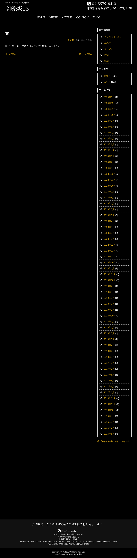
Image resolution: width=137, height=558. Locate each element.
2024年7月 (109, 132)
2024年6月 (109, 138)
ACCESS (67, 17)
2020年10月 (110, 262)
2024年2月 (109, 162)
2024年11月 (110, 109)
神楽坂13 (66, 552)
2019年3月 (109, 304)
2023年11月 (110, 180)
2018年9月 (109, 321)
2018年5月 (109, 339)
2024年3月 (109, 156)
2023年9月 (109, 191)
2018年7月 (109, 327)
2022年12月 (110, 245)
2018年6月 (109, 333)
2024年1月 (109, 168)
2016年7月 (109, 428)
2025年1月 (109, 97)
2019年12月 (110, 274)
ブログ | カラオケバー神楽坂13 (17, 3)
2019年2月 (109, 310)
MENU (53, 17)
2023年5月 (109, 215)
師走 (106, 55)
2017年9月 (109, 363)
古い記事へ (11, 54)
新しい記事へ (85, 54)
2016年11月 (110, 404)
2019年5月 (109, 298)
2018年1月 (109, 357)
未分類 (70, 40)
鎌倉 (106, 60)
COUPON (82, 17)
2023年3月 (109, 227)
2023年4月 (109, 221)
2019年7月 (109, 286)
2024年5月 (109, 144)
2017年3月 (109, 386)
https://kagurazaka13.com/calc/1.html (68, 554)
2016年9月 (109, 416)
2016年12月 (110, 398)
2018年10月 (110, 315)
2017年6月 (109, 375)
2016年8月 (109, 422)
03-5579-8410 (104, 4)
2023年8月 (109, 197)
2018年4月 (109, 345)
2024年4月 (109, 150)
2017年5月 (109, 380)
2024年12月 (110, 103)
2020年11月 (110, 256)
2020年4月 (109, 268)
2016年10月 (110, 410)
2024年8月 (109, 127)
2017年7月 (109, 369)
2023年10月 (110, 186)
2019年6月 (109, 292)
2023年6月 (109, 209)
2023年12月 (110, 174)
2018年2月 (109, 351)
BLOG (96, 17)
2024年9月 (109, 121)
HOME (41, 17)
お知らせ (108, 76)
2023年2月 (109, 233)
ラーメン (108, 49)
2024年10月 (110, 115)
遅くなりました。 (113, 37)
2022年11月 (110, 251)
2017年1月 (109, 392)
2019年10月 (110, 280)
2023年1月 (109, 239)
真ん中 (107, 43)
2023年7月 (109, 203)
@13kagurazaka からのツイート (113, 441)
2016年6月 (109, 434)
